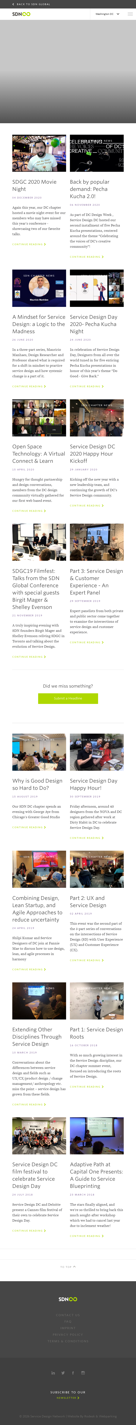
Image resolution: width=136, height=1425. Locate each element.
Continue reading (27, 244)
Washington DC (105, 14)
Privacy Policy (68, 1334)
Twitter (63, 1373)
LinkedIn (53, 1373)
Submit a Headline (68, 698)
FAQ (68, 1321)
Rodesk (89, 1416)
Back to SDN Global (33, 4)
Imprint (68, 1328)
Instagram (83, 1373)
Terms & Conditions (68, 1341)
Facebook (73, 1373)
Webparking (108, 1416)
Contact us (68, 1315)
